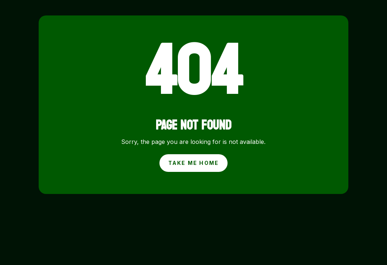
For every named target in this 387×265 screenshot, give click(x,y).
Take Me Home (193, 163)
